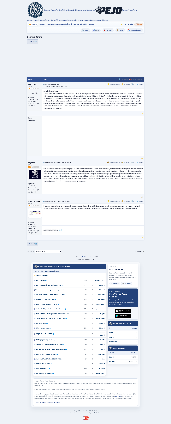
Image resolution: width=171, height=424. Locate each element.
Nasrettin (101, 294)
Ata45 (111, 332)
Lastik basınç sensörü (42, 363)
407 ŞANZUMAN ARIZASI (43, 334)
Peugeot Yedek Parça (42, 275)
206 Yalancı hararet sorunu (44, 299)
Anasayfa (34, 24)
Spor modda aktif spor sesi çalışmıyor (48, 285)
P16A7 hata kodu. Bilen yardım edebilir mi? (50, 318)
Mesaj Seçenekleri (113, 84)
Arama (96, 30)
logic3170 (32, 84)
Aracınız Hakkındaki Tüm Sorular (84, 24)
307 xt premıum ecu (42, 328)
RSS (140, 24)
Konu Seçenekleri (136, 79)
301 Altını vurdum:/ (41, 368)
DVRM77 (102, 363)
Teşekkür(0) (125, 84)
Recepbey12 (100, 318)
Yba (103, 359)
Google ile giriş (136, 30)
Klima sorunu (40, 280)
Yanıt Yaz (32, 41)
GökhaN (102, 285)
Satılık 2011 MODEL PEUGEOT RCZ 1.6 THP (49, 294)
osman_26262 (100, 280)
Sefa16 (102, 340)
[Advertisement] (85, 60)
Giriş (121, 30)
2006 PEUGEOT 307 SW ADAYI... (45, 354)
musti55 (102, 368)
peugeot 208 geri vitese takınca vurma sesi (50, 349)
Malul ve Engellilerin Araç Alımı (46, 304)
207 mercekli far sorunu (43, 373)
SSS (86, 30)
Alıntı (134, 84)
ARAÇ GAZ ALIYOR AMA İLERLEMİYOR (48, 359)
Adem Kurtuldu (34, 201)
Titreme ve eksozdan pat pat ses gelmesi (49, 290)
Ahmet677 (101, 299)
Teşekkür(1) (125, 162)
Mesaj (46, 79)
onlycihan (32, 163)
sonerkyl (112, 361)
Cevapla (141, 84)
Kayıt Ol (109, 30)
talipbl (102, 314)
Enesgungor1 (100, 373)
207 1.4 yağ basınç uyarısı (44, 340)
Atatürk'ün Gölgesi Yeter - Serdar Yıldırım (49, 309)
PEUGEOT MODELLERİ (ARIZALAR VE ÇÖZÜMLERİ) (56, 24)
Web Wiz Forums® (86, 256)
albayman (101, 354)
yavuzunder (100, 304)
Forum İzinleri (139, 251)
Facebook (115, 283)
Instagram (126, 283)
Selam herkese (40, 323)
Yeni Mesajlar (128, 24)
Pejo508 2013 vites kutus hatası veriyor (48, 344)
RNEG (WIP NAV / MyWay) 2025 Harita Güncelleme (52, 314)
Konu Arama (123, 79)
